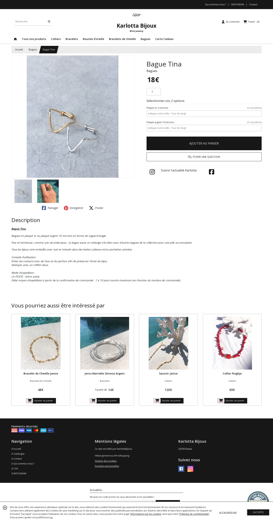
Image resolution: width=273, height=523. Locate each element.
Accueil (19, 49)
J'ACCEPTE (258, 512)
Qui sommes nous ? (23, 463)
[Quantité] (154, 91)
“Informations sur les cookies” (146, 514)
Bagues (33, 49)
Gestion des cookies (106, 461)
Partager (50, 208)
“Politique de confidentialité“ (194, 514)
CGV (14, 468)
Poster (96, 208)
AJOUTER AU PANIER (204, 143)
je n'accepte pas (228, 512)
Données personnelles (107, 466)
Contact (253, 4)
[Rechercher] (49, 21)
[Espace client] (231, 22)
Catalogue (17, 453)
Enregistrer (73, 208)
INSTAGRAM (18, 473)
